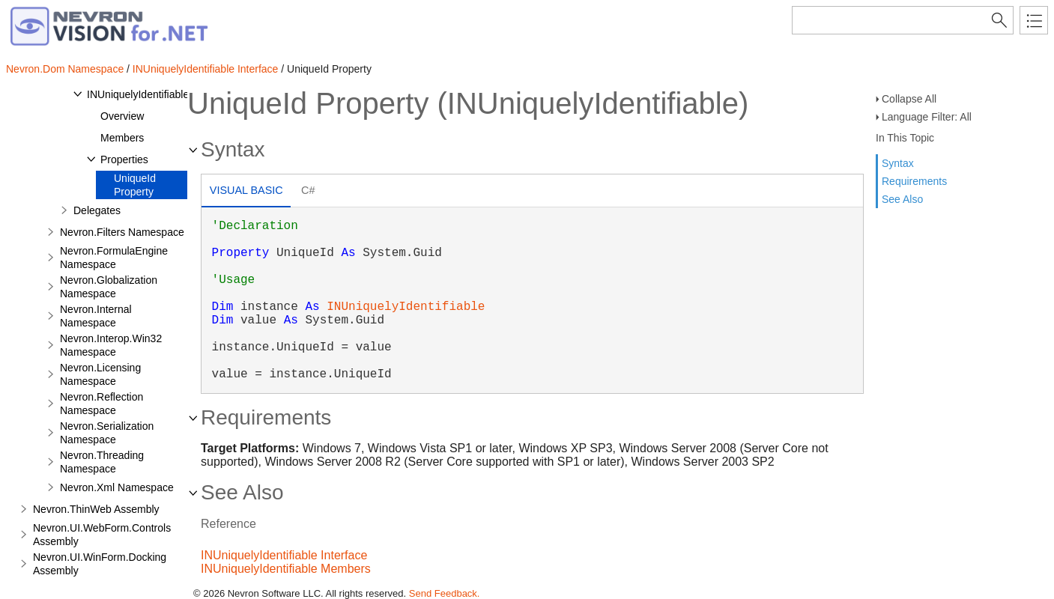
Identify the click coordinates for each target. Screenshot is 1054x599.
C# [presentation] (308, 190)
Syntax (898, 163)
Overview (122, 116)
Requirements (914, 181)
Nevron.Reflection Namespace (101, 403)
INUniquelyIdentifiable (138, 94)
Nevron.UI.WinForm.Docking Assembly (99, 564)
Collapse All (909, 99)
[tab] (246, 192)
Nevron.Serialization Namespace (107, 433)
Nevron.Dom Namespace (65, 69)
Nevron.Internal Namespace (96, 316)
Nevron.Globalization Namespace (108, 287)
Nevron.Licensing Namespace (100, 374)
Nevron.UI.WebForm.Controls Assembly (102, 534)
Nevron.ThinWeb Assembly (96, 509)
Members (122, 138)
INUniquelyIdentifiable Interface (206, 69)
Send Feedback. (444, 593)
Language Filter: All (927, 117)
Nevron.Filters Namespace (122, 232)
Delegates (97, 210)
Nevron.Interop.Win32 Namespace (111, 345)
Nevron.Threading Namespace (102, 462)
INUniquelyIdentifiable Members (286, 568)
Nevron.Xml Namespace (117, 487)
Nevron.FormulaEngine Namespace (114, 257)
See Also (902, 199)
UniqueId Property (135, 185)
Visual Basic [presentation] (246, 190)
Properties (124, 159)
